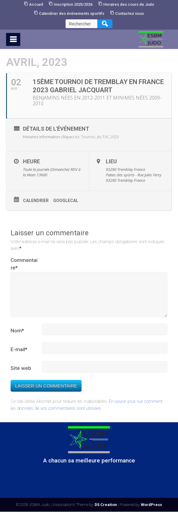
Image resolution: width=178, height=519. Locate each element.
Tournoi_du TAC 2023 (100, 136)
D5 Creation (106, 512)
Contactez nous (129, 13)
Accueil (36, 4)
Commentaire (24, 264)
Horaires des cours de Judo (128, 4)
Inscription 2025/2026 (73, 4)
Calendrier (36, 200)
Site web (21, 375)
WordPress (151, 512)
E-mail (19, 357)
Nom (17, 338)
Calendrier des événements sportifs (71, 13)
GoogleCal (65, 200)
